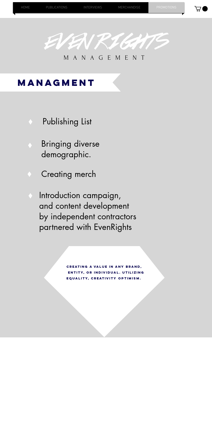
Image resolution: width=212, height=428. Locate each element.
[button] (201, 8)
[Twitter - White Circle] (112, 356)
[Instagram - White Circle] (97, 356)
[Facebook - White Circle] (126, 356)
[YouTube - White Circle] (140, 356)
